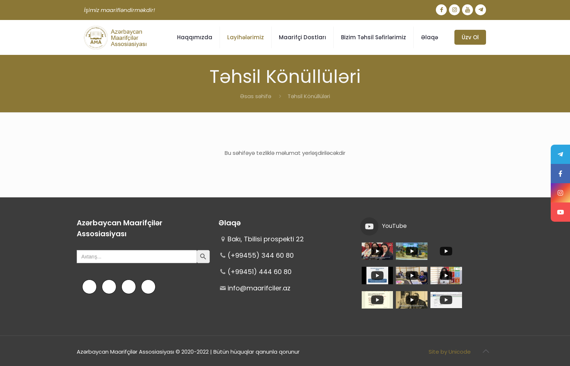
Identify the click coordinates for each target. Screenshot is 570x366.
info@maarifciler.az (259, 288)
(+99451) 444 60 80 (260, 271)
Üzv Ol (470, 37)
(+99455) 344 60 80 (261, 255)
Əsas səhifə (255, 96)
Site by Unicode (450, 351)
